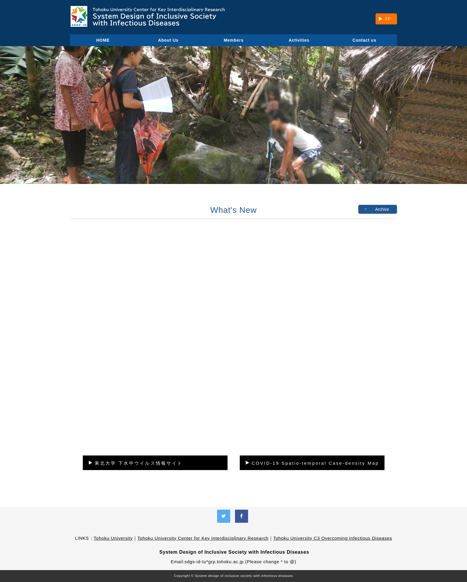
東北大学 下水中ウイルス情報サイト (139, 463)
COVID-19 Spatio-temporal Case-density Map (315, 463)
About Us (168, 40)
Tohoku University (113, 538)
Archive (382, 209)
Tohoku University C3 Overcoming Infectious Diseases (332, 538)
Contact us (364, 40)
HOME (103, 40)
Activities (299, 40)
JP (388, 18)
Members (234, 40)
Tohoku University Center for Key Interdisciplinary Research (202, 538)
